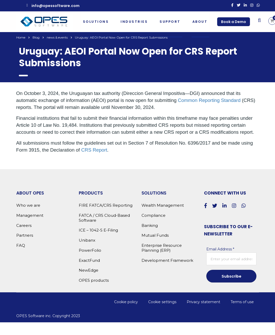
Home (20, 37)
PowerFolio (90, 250)
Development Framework (167, 260)
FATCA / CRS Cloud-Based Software (104, 218)
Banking (150, 225)
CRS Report (94, 150)
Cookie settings (162, 302)
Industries (134, 21)
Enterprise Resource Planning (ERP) (162, 248)
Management (29, 215)
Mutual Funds (155, 235)
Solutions (96, 21)
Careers (24, 225)
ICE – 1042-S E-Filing (98, 230)
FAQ (20, 245)
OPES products (94, 280)
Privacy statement (203, 302)
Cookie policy (126, 302)
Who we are (28, 205)
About (200, 21)
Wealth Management (163, 205)
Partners (24, 235)
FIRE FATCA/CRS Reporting (105, 205)
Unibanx (87, 240)
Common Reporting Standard (209, 100)
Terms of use (242, 302)
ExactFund (89, 260)
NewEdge (88, 270)
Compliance (154, 215)
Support (170, 21)
